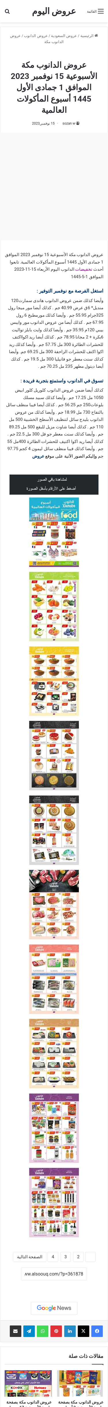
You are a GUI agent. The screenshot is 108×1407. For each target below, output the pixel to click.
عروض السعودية (64, 36)
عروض (38, 456)
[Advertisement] (54, 186)
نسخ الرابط (54, 1286)
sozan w (68, 123)
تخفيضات (83, 269)
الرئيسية (89, 36)
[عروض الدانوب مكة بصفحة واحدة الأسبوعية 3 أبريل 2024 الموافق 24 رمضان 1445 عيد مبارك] (80, 1383)
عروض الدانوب (36, 36)
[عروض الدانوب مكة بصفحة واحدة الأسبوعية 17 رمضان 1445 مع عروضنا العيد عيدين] (28, 1383)
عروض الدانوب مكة (54, 54)
